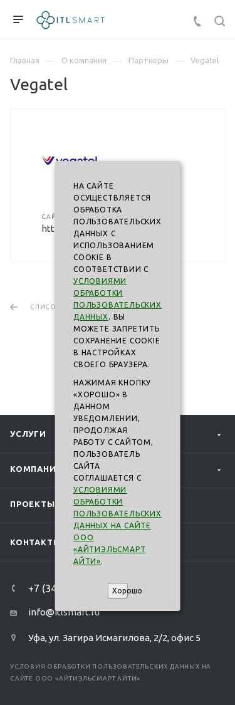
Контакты (35, 542)
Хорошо (119, 591)
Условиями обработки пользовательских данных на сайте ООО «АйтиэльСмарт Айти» (117, 525)
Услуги (28, 433)
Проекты (32, 503)
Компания (36, 468)
